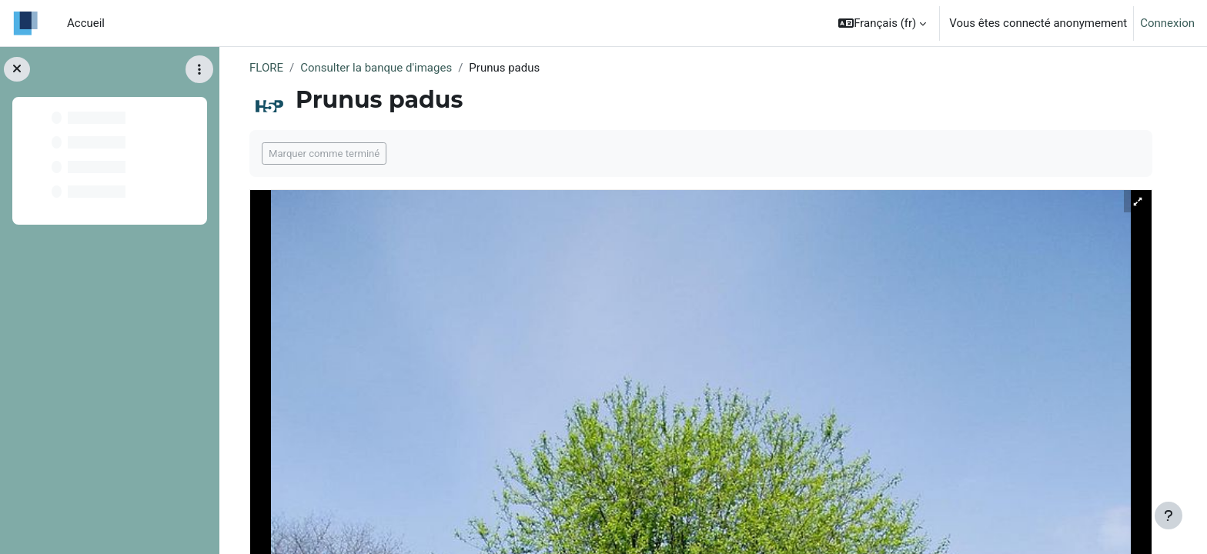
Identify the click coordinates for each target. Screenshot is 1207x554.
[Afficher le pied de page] (1168, 515)
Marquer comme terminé (324, 153)
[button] (882, 23)
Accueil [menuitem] (86, 23)
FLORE (266, 68)
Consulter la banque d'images (376, 68)
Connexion (1167, 23)
